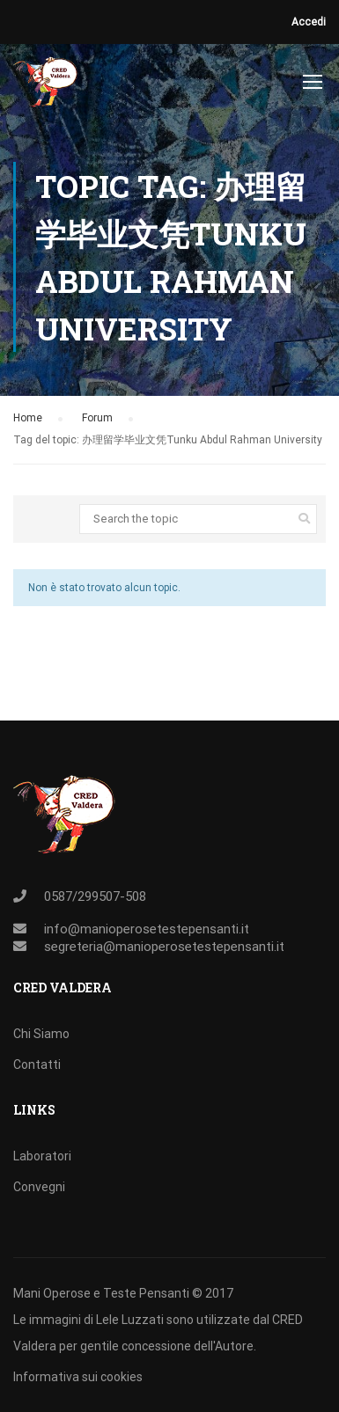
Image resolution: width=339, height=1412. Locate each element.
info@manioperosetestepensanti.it (146, 929)
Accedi (308, 22)
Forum (97, 418)
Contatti (37, 1064)
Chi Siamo (41, 1034)
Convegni (39, 1187)
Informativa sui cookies (78, 1377)
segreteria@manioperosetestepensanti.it (164, 947)
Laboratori (42, 1156)
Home (27, 418)
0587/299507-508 (95, 896)
